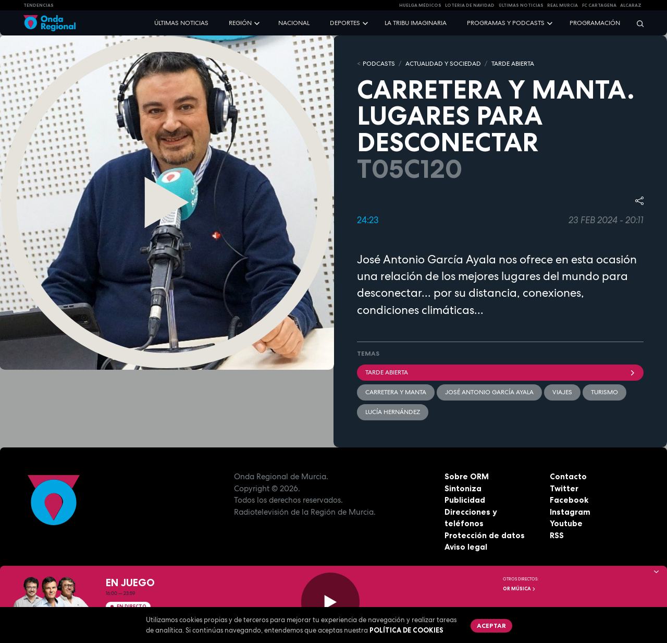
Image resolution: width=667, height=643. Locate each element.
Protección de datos (484, 535)
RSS (557, 535)
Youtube (566, 523)
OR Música (519, 589)
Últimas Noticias (521, 5)
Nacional (294, 23)
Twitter (564, 488)
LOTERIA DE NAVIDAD (470, 5)
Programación (595, 23)
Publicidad (464, 500)
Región (240, 23)
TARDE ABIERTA (512, 63)
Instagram (570, 512)
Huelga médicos (420, 5)
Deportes (345, 23)
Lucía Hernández (392, 412)
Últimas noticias (181, 23)
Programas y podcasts (506, 23)
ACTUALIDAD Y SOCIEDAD (443, 63)
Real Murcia (562, 5)
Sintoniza (462, 488)
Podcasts (379, 63)
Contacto (568, 476)
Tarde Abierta (500, 372)
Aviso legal (465, 547)
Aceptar (491, 625)
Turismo (604, 392)
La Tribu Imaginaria (416, 23)
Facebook (569, 500)
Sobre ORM (466, 476)
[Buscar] (637, 23)
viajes (562, 392)
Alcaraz (630, 5)
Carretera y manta (395, 392)
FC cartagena (599, 5)
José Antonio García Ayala (489, 392)
